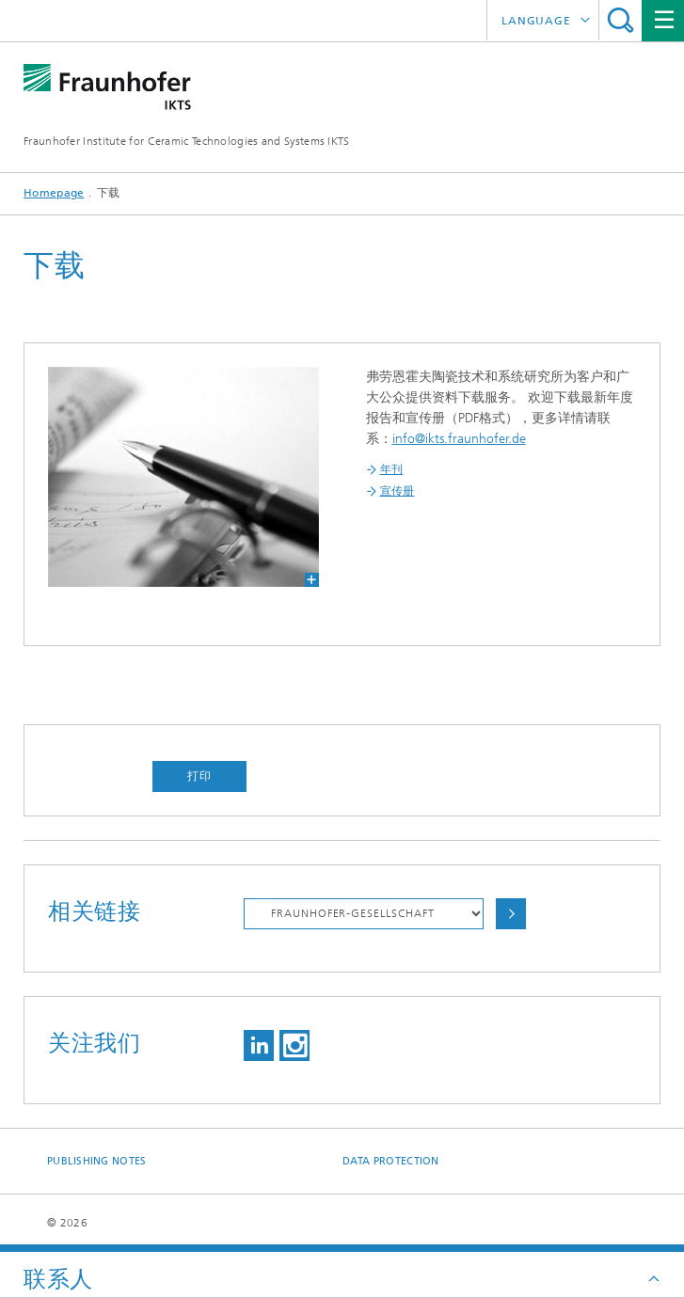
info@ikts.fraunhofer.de (459, 439)
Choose (511, 913)
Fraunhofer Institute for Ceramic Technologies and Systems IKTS (187, 141)
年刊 (392, 469)
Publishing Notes (96, 1161)
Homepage (54, 192)
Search (620, 20)
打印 (199, 776)
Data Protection (390, 1161)
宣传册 (397, 491)
